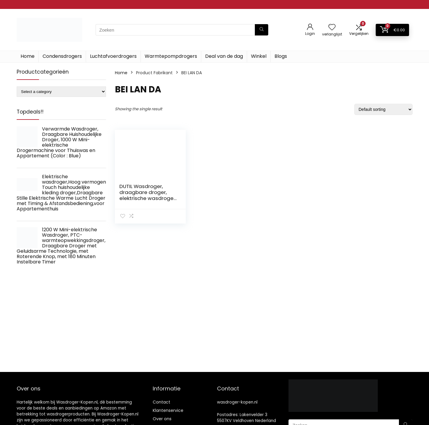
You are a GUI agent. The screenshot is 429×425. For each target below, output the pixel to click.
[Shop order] (383, 109)
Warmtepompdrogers (171, 56)
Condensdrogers (62, 56)
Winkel (258, 56)
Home (28, 56)
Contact (161, 402)
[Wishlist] (332, 27)
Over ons (162, 419)
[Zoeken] (261, 29)
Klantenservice (168, 410)
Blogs (280, 56)
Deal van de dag (224, 56)
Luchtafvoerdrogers (113, 56)
